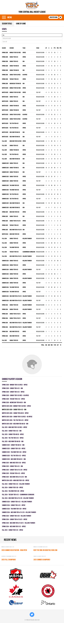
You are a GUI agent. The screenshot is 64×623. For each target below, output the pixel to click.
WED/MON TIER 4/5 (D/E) (16, 322)
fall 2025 (4, 141)
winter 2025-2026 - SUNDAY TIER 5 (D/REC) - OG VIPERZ (17, 417)
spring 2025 (5, 212)
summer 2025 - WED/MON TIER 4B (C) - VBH (14, 459)
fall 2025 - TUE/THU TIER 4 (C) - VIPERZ (13, 438)
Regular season (7, 38)
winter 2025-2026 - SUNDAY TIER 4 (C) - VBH (14, 409)
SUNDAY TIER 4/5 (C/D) (15, 221)
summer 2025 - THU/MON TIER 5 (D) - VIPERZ (14, 452)
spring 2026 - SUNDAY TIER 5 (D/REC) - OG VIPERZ (15, 395)
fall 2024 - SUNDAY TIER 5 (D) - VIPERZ (12, 487)
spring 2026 (5, 52)
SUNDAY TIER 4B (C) (14, 167)
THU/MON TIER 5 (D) (14, 185)
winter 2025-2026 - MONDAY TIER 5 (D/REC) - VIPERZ (16, 406)
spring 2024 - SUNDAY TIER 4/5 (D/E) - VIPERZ (14, 519)
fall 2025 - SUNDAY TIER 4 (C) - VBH (11, 431)
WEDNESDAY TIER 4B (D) (15, 83)
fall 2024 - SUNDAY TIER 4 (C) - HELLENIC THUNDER (16, 484)
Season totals (7, 23)
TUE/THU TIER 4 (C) (14, 123)
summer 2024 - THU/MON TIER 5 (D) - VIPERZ (14, 509)
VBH (24, 61)
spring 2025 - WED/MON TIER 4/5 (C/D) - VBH (14, 477)
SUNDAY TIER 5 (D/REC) (15, 74)
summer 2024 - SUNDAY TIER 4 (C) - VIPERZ (13, 505)
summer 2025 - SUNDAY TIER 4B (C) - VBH (13, 445)
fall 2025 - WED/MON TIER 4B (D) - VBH (12, 441)
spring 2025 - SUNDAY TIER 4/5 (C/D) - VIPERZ (14, 470)
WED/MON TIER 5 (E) (14, 331)
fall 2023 (4, 340)
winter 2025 (5, 88)
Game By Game (21, 23)
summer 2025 (5, 163)
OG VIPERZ (25, 74)
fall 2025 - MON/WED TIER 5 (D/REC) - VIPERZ (14, 427)
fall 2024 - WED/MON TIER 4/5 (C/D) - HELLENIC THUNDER (18, 498)
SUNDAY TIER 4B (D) (14, 66)
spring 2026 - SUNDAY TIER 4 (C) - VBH (12, 388)
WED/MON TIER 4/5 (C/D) (16, 229)
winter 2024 (5, 234)
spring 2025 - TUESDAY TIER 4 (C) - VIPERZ (13, 473)
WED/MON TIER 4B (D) (15, 132)
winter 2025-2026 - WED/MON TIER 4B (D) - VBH (15, 424)
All (3, 35)
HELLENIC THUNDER (27, 238)
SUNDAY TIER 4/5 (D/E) (15, 314)
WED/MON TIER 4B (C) (15, 203)
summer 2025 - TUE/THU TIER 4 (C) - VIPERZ (14, 455)
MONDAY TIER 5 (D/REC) (15, 52)
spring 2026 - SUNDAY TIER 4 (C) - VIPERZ (13, 392)
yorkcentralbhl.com (31, 620)
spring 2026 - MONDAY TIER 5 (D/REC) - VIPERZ (14, 385)
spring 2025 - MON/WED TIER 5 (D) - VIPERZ (14, 463)
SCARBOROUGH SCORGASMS (29, 252)
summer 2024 (5, 260)
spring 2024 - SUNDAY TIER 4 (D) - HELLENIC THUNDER (16, 516)
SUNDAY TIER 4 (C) (14, 57)
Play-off (5, 42)
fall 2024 (4, 238)
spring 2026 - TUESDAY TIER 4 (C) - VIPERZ (13, 399)
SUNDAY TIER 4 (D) (14, 305)
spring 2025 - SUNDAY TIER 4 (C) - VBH (12, 466)
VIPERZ (24, 52)
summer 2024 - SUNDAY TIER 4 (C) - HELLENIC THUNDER (17, 502)
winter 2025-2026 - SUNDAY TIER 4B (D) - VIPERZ (15, 413)
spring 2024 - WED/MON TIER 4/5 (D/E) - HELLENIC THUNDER (18, 523)
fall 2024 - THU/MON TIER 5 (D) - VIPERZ (13, 491)
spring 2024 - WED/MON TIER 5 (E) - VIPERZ (14, 526)
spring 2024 (5, 305)
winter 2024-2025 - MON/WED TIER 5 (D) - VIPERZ (15, 480)
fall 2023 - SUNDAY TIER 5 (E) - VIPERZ (12, 530)
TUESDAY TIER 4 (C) (14, 79)
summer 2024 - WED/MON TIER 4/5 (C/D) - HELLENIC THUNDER (19, 512)
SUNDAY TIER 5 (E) (14, 340)
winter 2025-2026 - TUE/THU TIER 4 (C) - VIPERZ (15, 420)
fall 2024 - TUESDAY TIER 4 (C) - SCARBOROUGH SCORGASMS (18, 494)
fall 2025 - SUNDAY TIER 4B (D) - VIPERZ (13, 434)
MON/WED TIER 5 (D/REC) (16, 141)
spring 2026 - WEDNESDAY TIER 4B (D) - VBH (14, 402)
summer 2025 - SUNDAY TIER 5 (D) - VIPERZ (13, 448)
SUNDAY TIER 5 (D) (14, 176)
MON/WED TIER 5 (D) (14, 212)
